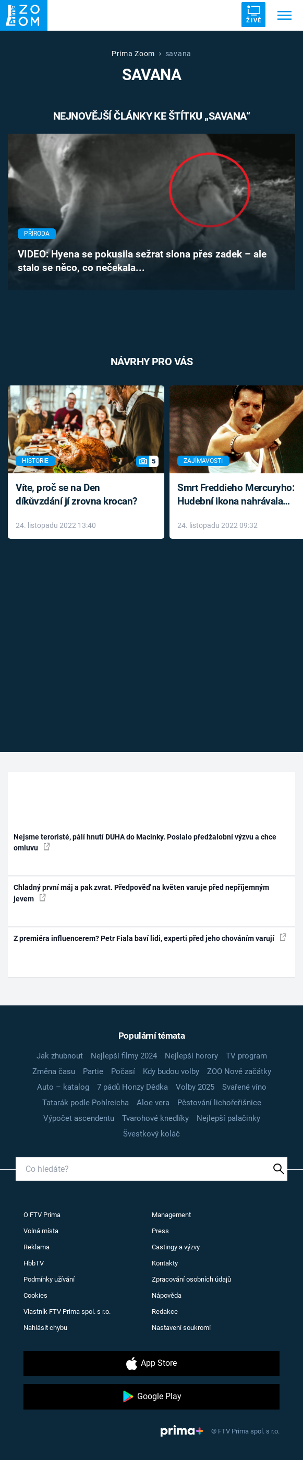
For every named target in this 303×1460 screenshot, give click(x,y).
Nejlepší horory (191, 1056)
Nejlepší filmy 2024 (124, 1056)
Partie (93, 1071)
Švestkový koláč (151, 1134)
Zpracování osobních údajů (191, 1279)
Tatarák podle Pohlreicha (85, 1102)
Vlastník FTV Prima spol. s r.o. (67, 1311)
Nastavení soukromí (181, 1328)
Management (171, 1215)
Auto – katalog (63, 1087)
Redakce (165, 1311)
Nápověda (166, 1295)
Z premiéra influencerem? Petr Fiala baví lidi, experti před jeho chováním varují (150, 937)
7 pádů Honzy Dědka (132, 1087)
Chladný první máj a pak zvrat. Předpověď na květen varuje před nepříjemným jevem (141, 892)
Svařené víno (244, 1087)
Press (160, 1231)
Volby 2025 (195, 1087)
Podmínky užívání (49, 1279)
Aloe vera (153, 1102)
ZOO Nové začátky (239, 1071)
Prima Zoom (133, 53)
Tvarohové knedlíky (155, 1118)
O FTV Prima (41, 1215)
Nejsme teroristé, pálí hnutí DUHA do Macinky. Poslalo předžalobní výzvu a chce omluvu (145, 842)
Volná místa (40, 1231)
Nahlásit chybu (45, 1328)
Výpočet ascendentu (78, 1118)
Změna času (53, 1071)
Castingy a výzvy (176, 1247)
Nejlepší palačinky (228, 1118)
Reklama (36, 1247)
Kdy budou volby (171, 1071)
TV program (246, 1056)
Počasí (123, 1071)
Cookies (35, 1295)
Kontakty (165, 1263)
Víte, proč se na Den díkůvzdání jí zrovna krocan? (76, 494)
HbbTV (33, 1263)
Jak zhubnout (60, 1056)
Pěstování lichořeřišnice (219, 1102)
